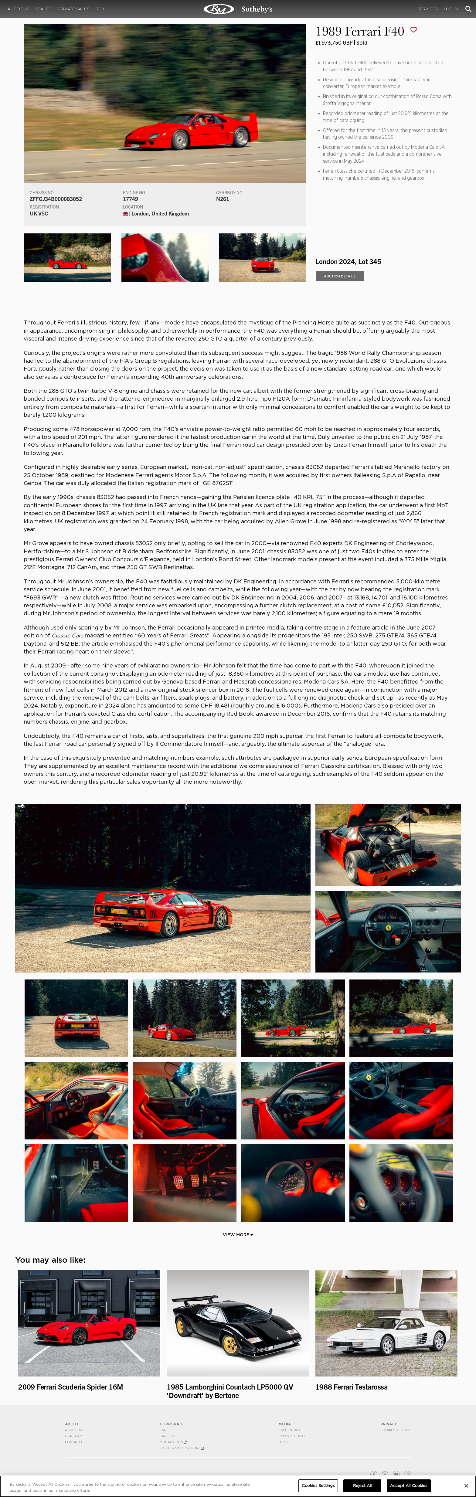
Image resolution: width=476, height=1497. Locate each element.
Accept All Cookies (408, 1485)
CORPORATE (172, 1424)
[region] (238, 1486)
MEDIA (285, 1424)
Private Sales (73, 9)
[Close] (466, 1485)
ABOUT (72, 1424)
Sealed (43, 9)
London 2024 (335, 261)
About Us (73, 1430)
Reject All (362, 1485)
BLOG (283, 1442)
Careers (167, 1436)
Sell (100, 9)
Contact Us (75, 1442)
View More (238, 1235)
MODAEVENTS (173, 1442)
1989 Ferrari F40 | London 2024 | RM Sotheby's (238, 9)
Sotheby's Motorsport (182, 1448)
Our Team (73, 1436)
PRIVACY (388, 1424)
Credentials (290, 1430)
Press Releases (292, 1436)
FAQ (163, 1430)
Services (427, 9)
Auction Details (339, 276)
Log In (451, 9)
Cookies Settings (395, 1430)
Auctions (18, 9)
